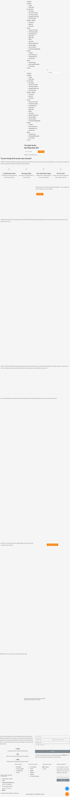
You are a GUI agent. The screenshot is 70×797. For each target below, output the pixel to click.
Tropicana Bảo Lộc (33, 56)
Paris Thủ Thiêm (32, 18)
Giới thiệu (29, 3)
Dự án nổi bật (30, 9)
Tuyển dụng (31, 7)
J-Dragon (31, 52)
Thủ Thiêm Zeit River (33, 14)
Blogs (28, 60)
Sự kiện (30, 5)
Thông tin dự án (32, 62)
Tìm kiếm (41, 151)
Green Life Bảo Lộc (33, 54)
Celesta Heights (32, 45)
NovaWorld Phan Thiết (33, 16)
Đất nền (28, 51)
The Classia (31, 11)
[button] (35, 71)
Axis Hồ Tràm (32, 58)
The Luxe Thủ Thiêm (33, 13)
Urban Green (31, 35)
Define (30, 39)
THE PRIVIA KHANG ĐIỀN (34, 49)
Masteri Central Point (33, 43)
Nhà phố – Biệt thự (31, 20)
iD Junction (31, 26)
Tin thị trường (32, 66)
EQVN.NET (3, 795)
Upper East (31, 37)
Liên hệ (28, 68)
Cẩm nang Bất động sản (34, 64)
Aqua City (31, 24)
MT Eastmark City (33, 33)
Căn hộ (28, 28)
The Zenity (31, 41)
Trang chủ (29, 1)
